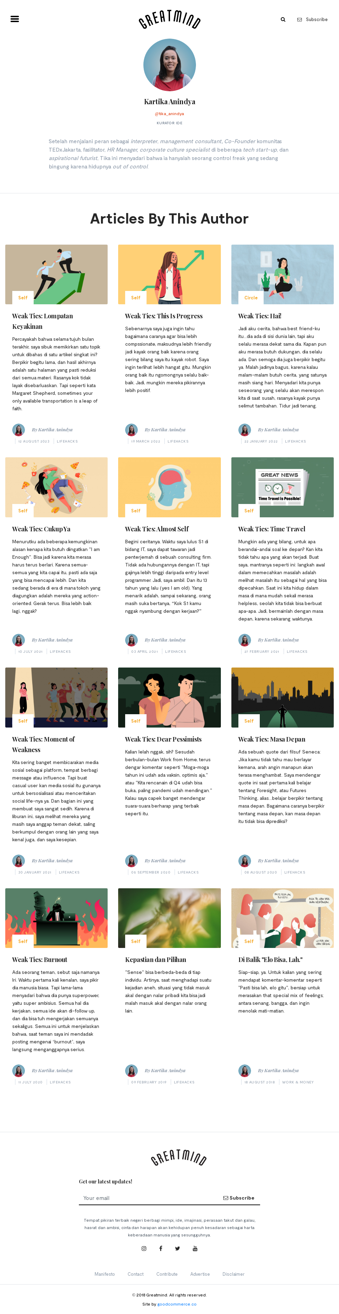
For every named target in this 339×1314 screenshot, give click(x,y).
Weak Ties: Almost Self (156, 529)
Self (23, 297)
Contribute (167, 1274)
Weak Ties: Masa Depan (271, 739)
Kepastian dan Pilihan (155, 959)
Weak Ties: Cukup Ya (41, 529)
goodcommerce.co (177, 1303)
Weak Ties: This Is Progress (163, 316)
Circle (251, 297)
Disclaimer (234, 1274)
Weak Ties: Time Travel (271, 529)
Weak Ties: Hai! (260, 316)
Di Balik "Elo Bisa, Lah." (270, 959)
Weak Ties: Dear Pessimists (163, 739)
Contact (136, 1274)
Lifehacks (67, 441)
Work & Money (298, 1082)
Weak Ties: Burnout (39, 959)
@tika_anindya (169, 113)
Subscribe (312, 19)
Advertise (200, 1274)
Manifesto (105, 1274)
